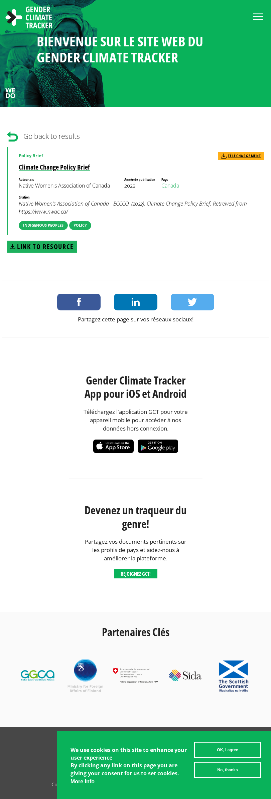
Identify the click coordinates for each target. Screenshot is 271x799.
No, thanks (227, 772)
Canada (170, 185)
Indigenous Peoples (43, 225)
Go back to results (51, 136)
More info (83, 784)
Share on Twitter (192, 302)
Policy (80, 225)
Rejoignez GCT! (136, 573)
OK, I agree (227, 752)
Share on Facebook (79, 302)
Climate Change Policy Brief (54, 167)
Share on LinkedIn (135, 302)
